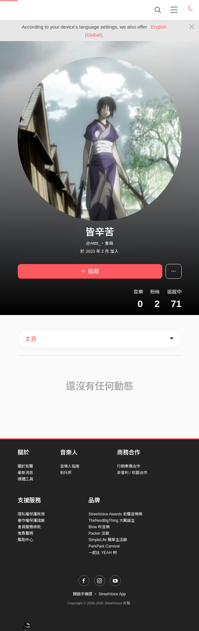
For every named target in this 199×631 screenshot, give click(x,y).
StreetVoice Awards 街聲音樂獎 (115, 514)
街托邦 (66, 472)
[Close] (192, 27)
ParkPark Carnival (104, 546)
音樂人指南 (69, 466)
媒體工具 (25, 479)
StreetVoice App (112, 594)
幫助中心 (25, 540)
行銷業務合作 (128, 466)
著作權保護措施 (31, 520)
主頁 (31, 339)
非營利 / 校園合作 (132, 472)
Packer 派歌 (98, 533)
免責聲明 (25, 533)
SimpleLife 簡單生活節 (107, 540)
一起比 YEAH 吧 (102, 552)
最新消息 (25, 472)
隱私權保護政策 (31, 514)
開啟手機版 (82, 594)
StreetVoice (44, 10)
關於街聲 (25, 466)
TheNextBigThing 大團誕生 (111, 520)
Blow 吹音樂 (98, 527)
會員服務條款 (29, 527)
